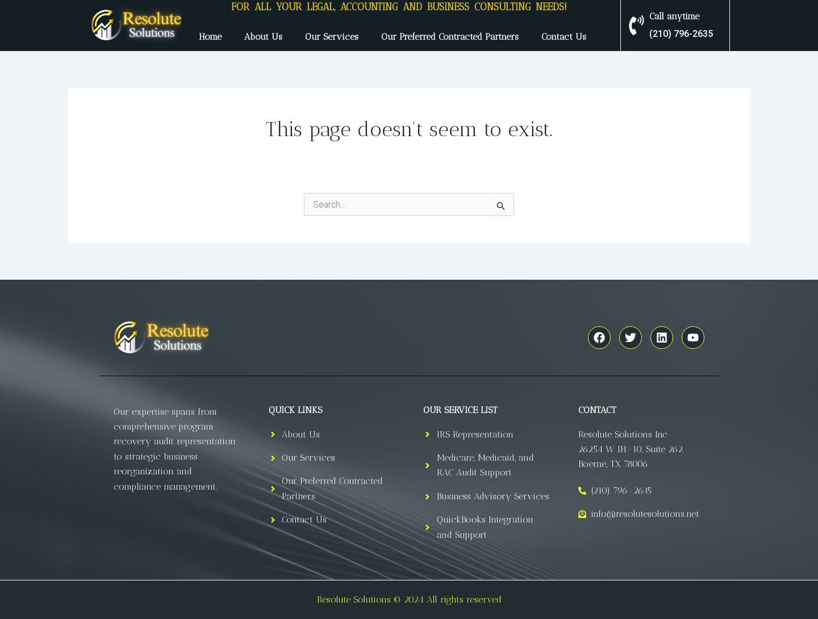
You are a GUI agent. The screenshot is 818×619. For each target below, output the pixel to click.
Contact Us (563, 36)
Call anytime (674, 16)
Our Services (331, 36)
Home (210, 36)
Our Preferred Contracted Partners (450, 36)
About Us (263, 36)
